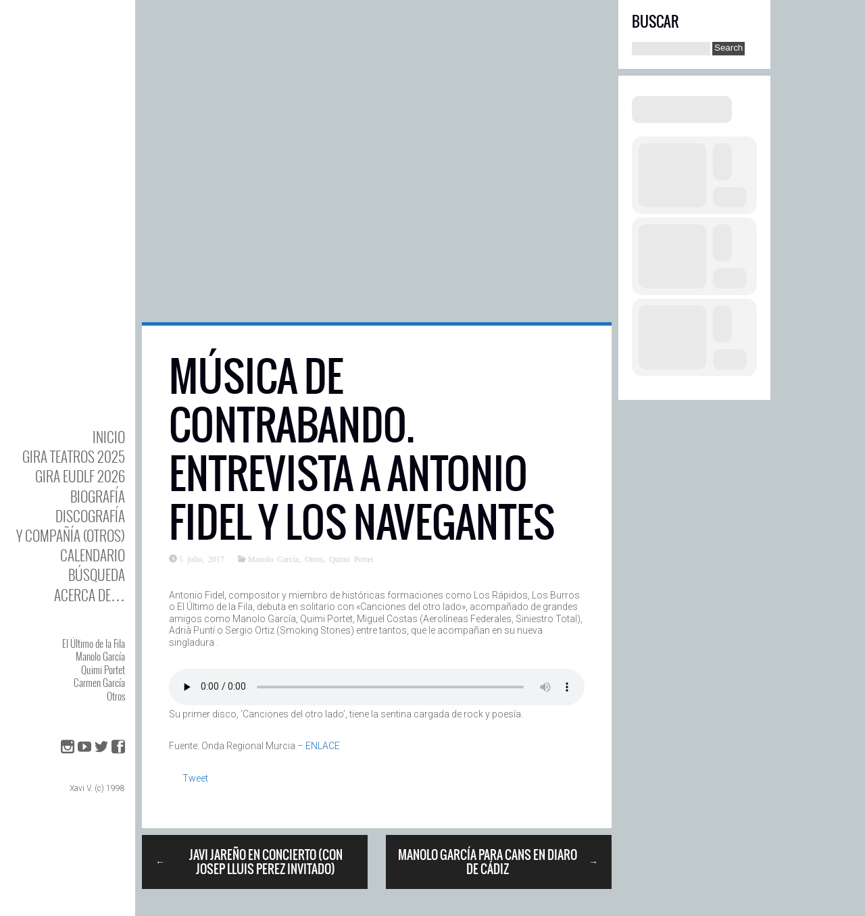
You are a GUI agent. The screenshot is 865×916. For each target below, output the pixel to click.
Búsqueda (96, 574)
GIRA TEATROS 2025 (73, 456)
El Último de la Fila (93, 643)
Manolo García (100, 655)
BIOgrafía (97, 496)
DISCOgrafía (90, 515)
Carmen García (99, 682)
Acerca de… (89, 594)
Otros (116, 695)
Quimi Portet (103, 669)
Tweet (195, 778)
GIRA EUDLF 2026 (80, 475)
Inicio (109, 436)
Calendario (92, 554)
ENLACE (322, 745)
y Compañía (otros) (70, 535)
